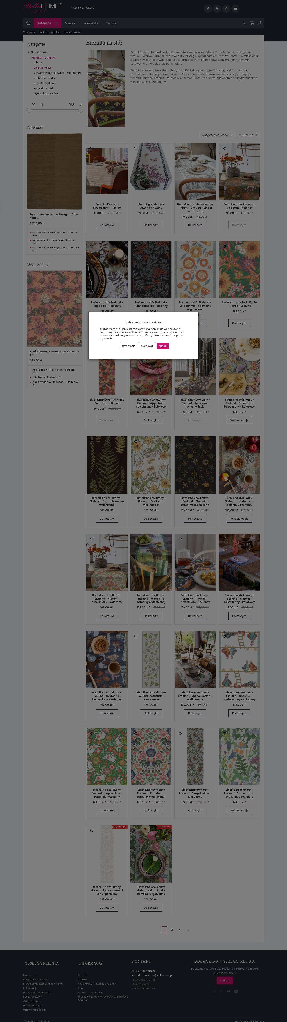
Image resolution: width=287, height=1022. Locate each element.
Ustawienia (128, 346)
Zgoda (163, 346)
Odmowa (147, 346)
